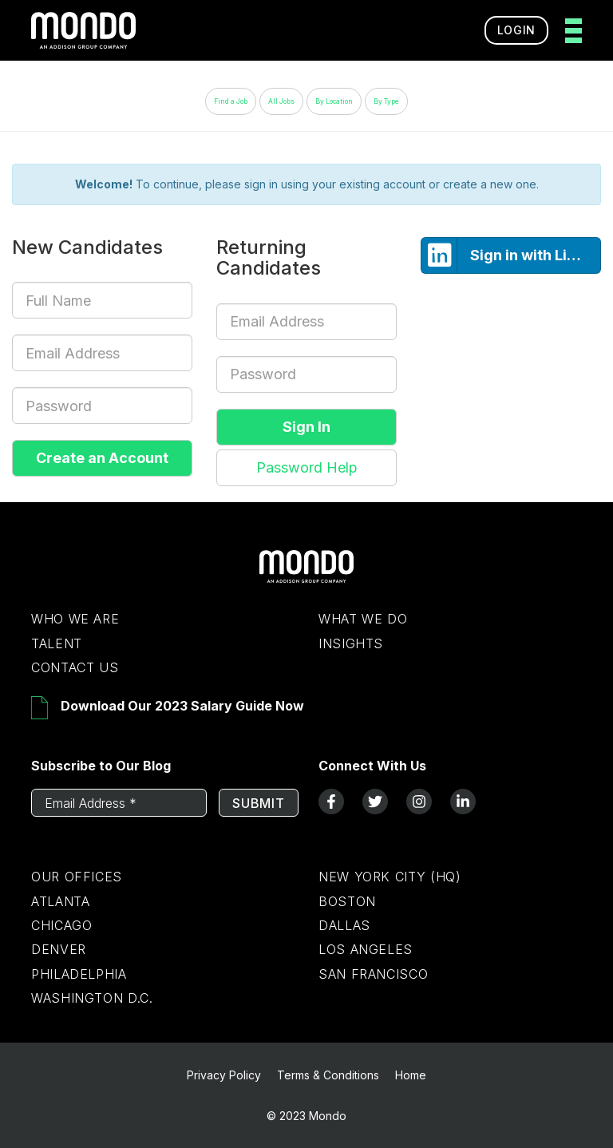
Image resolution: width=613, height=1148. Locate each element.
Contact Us (74, 667)
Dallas (344, 925)
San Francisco (373, 974)
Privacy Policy (224, 1075)
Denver (58, 949)
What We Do (362, 619)
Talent (56, 643)
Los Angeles (365, 949)
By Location (334, 101)
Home (410, 1075)
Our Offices (76, 877)
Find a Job (230, 101)
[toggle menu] (569, 30)
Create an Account (102, 457)
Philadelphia (79, 974)
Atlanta (60, 901)
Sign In (306, 426)
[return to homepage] (83, 30)
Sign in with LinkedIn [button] (511, 255)
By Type (386, 101)
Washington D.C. (92, 998)
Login (516, 30)
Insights (350, 643)
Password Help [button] (307, 467)
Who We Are (75, 619)
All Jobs (281, 101)
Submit (258, 803)
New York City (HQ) (389, 877)
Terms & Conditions (328, 1075)
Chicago (61, 925)
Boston (347, 901)
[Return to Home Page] (306, 579)
